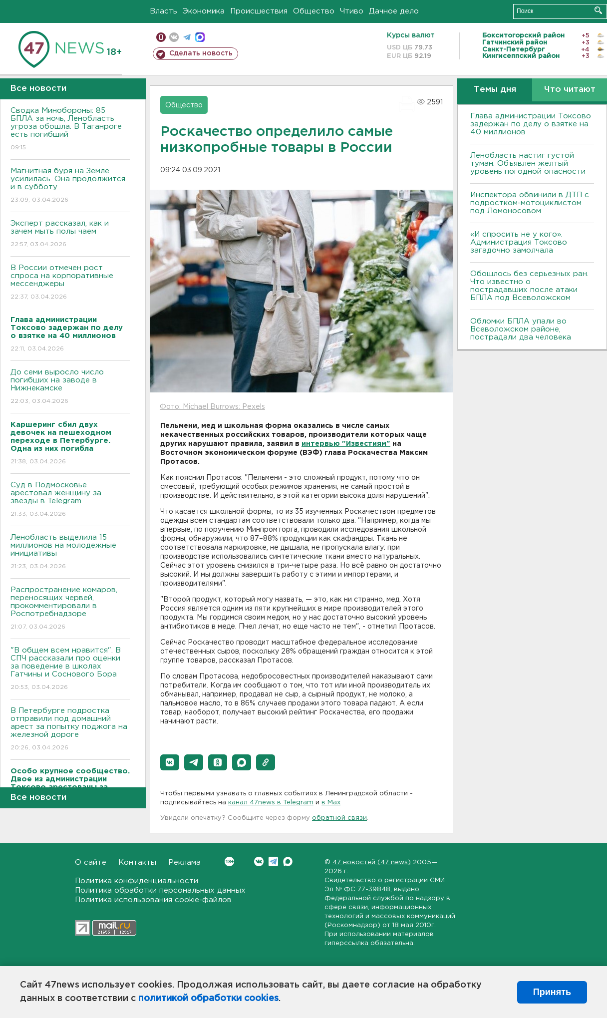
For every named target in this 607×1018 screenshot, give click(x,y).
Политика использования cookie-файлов (153, 900)
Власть (163, 11)
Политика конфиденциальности (136, 881)
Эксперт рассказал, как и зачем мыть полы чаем (70, 234)
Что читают (570, 89)
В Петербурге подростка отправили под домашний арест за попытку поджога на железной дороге (70, 729)
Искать (598, 10)
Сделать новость (201, 53)
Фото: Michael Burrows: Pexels (212, 407)
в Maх (330, 802)
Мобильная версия (161, 37)
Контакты (137, 862)
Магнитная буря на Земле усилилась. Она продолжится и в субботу (70, 186)
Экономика (204, 11)
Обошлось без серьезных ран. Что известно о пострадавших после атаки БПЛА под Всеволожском (529, 286)
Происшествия (259, 11)
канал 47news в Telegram (270, 802)
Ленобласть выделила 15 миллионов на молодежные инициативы (70, 552)
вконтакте (174, 37)
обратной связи (339, 818)
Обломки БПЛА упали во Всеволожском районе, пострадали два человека (520, 329)
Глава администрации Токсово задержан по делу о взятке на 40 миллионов (530, 124)
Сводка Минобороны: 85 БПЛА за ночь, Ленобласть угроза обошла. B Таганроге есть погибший (70, 129)
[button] (169, 762)
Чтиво (351, 11)
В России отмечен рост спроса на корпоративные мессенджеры (70, 283)
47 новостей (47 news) (371, 862)
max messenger (200, 37)
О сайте (90, 862)
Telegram (273, 861)
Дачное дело (394, 11)
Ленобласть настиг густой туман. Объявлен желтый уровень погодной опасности (528, 163)
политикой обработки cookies (208, 999)
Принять (552, 992)
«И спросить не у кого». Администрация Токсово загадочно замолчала (518, 242)
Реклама (184, 862)
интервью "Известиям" (346, 444)
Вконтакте (229, 861)
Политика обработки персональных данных (160, 890)
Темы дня (495, 89)
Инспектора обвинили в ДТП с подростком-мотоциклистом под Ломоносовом (529, 203)
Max (288, 861)
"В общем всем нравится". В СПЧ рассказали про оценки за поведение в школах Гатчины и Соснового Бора (70, 669)
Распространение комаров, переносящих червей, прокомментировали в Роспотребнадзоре (70, 609)
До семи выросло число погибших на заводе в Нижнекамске (70, 387)
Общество (313, 11)
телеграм (187, 37)
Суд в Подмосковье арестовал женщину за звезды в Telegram (70, 500)
